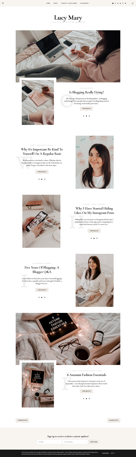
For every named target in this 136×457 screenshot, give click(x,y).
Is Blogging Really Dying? (86, 92)
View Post (86, 108)
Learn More (105, 453)
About (56, 3)
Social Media (101, 204)
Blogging (83, 88)
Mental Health (41, 145)
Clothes (99, 371)
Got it (113, 453)
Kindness (33, 145)
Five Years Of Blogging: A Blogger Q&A (42, 269)
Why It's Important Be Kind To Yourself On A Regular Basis (42, 151)
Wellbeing (50, 145)
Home (48, 3)
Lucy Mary (68, 17)
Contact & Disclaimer (69, 3)
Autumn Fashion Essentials (86, 371)
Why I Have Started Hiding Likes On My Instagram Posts (94, 210)
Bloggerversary (38, 263)
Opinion (90, 88)
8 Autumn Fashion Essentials (86, 375)
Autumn (73, 371)
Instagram (86, 204)
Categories (84, 3)
